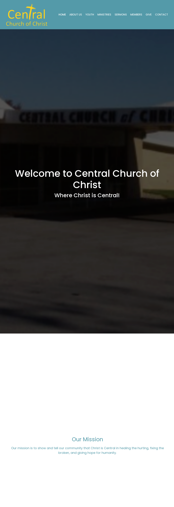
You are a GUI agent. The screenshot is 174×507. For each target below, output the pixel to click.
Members (136, 14)
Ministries (104, 14)
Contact (161, 14)
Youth (89, 14)
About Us (75, 14)
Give (149, 14)
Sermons (121, 14)
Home (62, 14)
